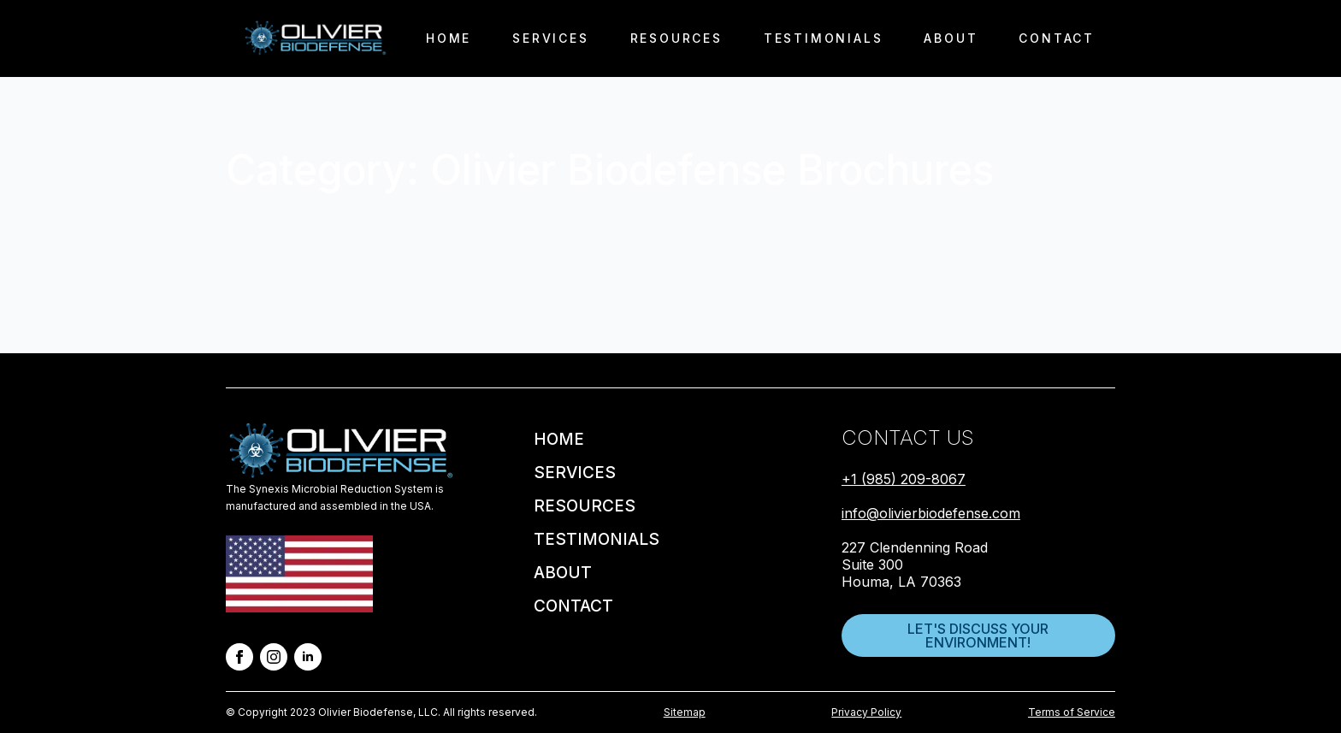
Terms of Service (1071, 712)
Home (448, 38)
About (951, 38)
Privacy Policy (866, 712)
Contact (1057, 38)
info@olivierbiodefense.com (931, 513)
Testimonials (823, 38)
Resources (676, 38)
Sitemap (685, 712)
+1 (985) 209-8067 (904, 479)
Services (550, 38)
